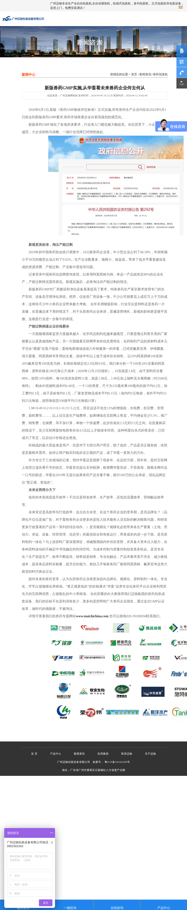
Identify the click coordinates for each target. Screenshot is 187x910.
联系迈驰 (126, 753)
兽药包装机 (160, 74)
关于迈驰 (150, 753)
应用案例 (103, 753)
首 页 (34, 753)
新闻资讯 (145, 74)
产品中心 (55, 753)
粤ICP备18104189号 (117, 762)
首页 (134, 74)
